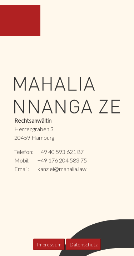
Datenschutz (84, 244)
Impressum (49, 244)
